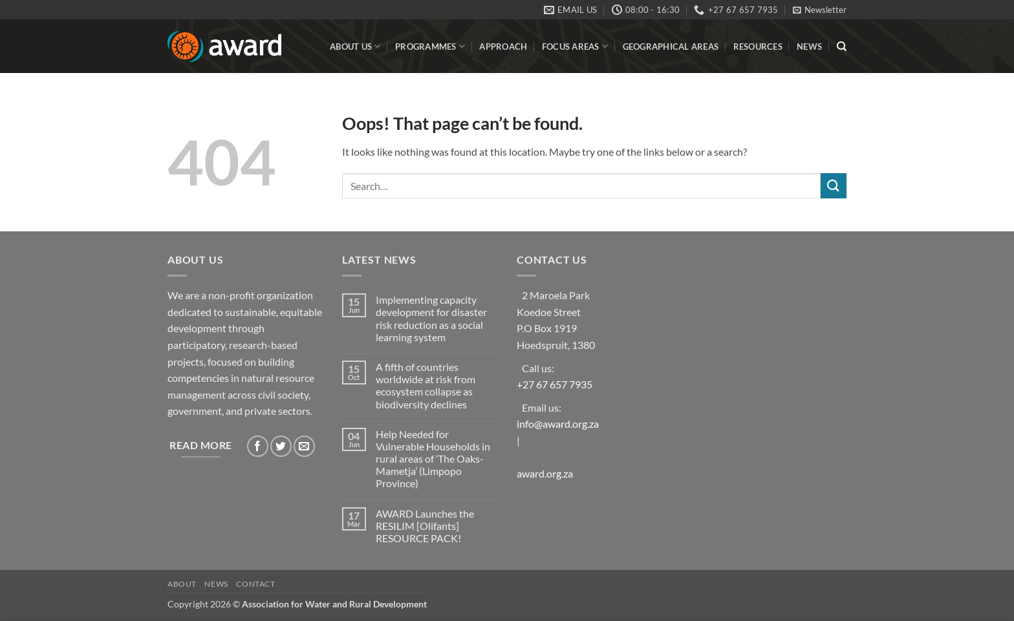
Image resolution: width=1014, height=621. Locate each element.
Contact (255, 584)
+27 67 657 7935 (554, 384)
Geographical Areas (671, 46)
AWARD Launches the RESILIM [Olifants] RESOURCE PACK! (425, 525)
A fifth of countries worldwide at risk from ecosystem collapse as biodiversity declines (425, 385)
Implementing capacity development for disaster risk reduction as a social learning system (431, 318)
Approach (503, 46)
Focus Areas (575, 46)
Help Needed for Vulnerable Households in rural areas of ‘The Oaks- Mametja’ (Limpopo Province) (433, 459)
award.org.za (545, 473)
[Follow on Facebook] (257, 446)
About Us (355, 46)
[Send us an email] (304, 446)
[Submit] (834, 185)
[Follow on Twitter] (281, 446)
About (182, 584)
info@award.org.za (558, 423)
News (809, 46)
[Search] (842, 46)
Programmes (430, 46)
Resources (757, 46)
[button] (820, 9)
